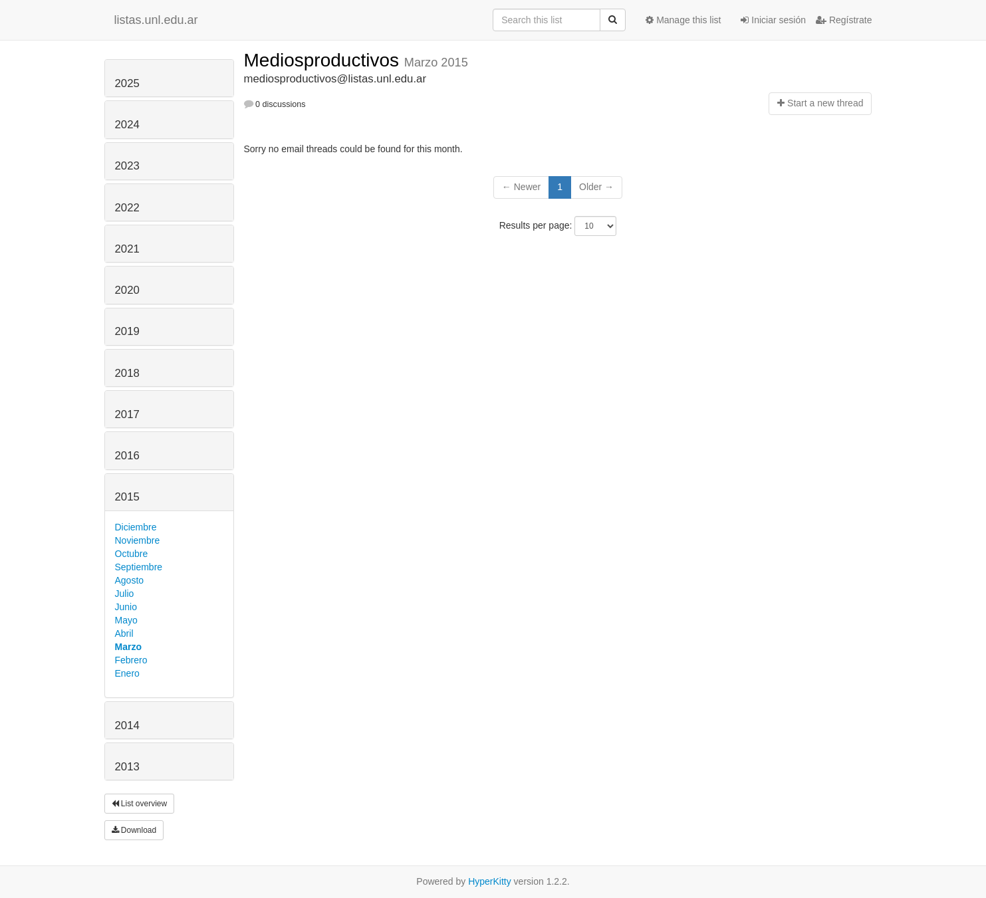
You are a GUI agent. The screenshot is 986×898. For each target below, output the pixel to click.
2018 (127, 373)
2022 (127, 207)
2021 (127, 249)
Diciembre (136, 527)
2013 (127, 766)
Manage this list (683, 20)
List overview (140, 803)
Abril (124, 633)
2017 (127, 414)
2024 (127, 124)
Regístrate (844, 20)
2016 (127, 455)
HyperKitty (489, 881)
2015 (127, 497)
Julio (124, 593)
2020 (127, 290)
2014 (127, 725)
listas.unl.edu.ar (156, 20)
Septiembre (139, 567)
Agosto (129, 580)
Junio (126, 607)
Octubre (131, 553)
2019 (127, 331)
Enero (127, 673)
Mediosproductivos (324, 60)
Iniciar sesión (773, 20)
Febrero (131, 660)
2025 (127, 83)
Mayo (126, 620)
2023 (127, 166)
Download (134, 830)
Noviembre (137, 540)
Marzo (128, 646)
